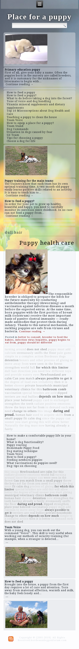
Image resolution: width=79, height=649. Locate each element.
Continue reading (32, 331)
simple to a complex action (24, 356)
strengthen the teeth (19, 403)
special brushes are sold (39, 392)
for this (36, 389)
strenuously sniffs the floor (36, 352)
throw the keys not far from (25, 407)
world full (28, 367)
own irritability (43, 382)
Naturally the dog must (21, 425)
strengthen (12, 367)
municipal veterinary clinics (24, 495)
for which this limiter (52, 367)
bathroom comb (54, 389)
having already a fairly (28, 501)
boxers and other (31, 360)
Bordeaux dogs (55, 356)
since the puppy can (56, 418)
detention (12, 360)
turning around (15, 349)
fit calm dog (32, 418)
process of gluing (56, 360)
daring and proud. (30, 504)
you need (41, 483)
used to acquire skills (48, 414)
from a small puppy (48, 480)
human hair (24, 414)
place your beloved (19, 400)
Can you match (24, 378)
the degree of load (18, 382)
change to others (24, 411)
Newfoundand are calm (36, 471)
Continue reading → (19, 84)
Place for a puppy (39, 17)
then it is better (40, 518)
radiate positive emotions (52, 403)
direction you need (31, 371)
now (41, 425)
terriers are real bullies (21, 396)
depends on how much (55, 396)
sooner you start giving (21, 422)
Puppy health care (46, 243)
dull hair (11, 371)
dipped (62, 392)
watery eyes (31, 374)
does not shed (37, 349)
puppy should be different (35, 342)
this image (44, 411)
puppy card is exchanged (51, 400)
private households (38, 385)
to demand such (57, 407)
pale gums (64, 352)
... (7, 542)
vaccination (13, 392)
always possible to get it (53, 378)
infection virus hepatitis (31, 340)
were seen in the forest (45, 363)
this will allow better (54, 422)
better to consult (29, 337)
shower (19, 385)
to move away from (30, 510)
